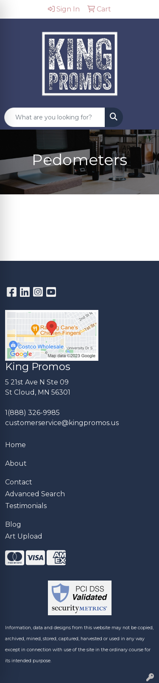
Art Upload (23, 536)
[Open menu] (142, 117)
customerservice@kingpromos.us (62, 423)
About (16, 463)
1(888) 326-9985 (32, 413)
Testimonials (26, 506)
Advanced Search (35, 494)
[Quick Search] (54, 117)
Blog (13, 524)
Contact (18, 482)
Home (15, 445)
